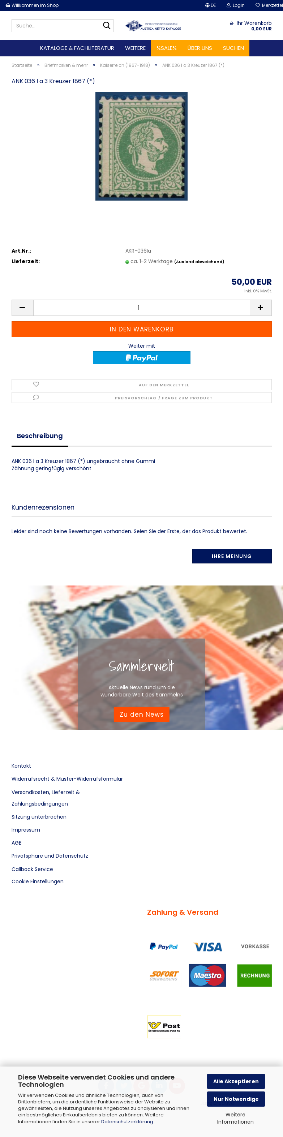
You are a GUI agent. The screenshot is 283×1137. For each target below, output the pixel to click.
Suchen (233, 48)
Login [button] (236, 5)
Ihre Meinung (232, 556)
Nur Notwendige (236, 1099)
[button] (210, 5)
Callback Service (32, 869)
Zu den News (142, 714)
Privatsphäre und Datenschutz (50, 855)
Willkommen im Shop (32, 5)
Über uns (200, 48)
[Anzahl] (141, 308)
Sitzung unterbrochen (39, 816)
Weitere (135, 48)
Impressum (26, 829)
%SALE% (166, 48)
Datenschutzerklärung (127, 1121)
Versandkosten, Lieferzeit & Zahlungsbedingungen (46, 798)
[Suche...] (106, 26)
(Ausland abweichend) (199, 262)
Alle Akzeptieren (236, 1081)
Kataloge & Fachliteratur (77, 48)
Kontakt (21, 765)
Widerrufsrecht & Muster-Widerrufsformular (67, 778)
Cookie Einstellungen (38, 881)
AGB (17, 842)
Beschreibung (40, 435)
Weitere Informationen (235, 1118)
